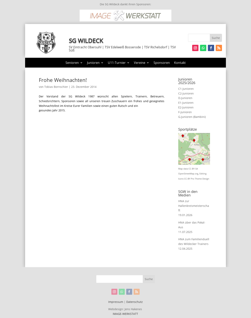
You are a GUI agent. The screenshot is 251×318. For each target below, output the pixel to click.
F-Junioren (185, 112)
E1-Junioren (186, 102)
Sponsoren (162, 63)
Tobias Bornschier (56, 87)
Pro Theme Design (200, 178)
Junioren (93, 63)
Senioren (72, 63)
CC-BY (187, 178)
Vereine (139, 63)
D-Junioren (185, 98)
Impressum (115, 302)
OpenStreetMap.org (188, 173)
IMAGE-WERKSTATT (125, 314)
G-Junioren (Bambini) (192, 117)
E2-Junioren (186, 107)
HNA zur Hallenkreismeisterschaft (193, 205)
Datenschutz (134, 302)
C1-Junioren (186, 89)
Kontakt (180, 63)
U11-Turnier (117, 63)
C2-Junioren (186, 93)
